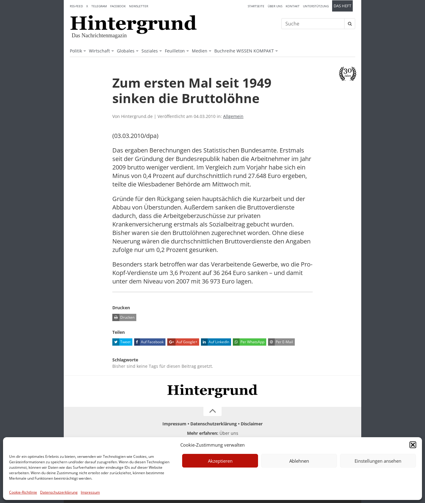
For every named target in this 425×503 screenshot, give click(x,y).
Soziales (149, 51)
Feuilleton (175, 51)
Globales (125, 51)
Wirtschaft (99, 51)
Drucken (123, 317)
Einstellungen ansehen (378, 461)
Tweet (121, 342)
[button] (413, 445)
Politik (76, 51)
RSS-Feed (76, 6)
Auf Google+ (182, 342)
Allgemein (233, 116)
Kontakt (293, 6)
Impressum (90, 492)
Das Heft (342, 5)
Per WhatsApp (248, 342)
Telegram (99, 6)
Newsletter (138, 6)
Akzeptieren (220, 461)
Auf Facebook (149, 342)
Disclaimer (252, 424)
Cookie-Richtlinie (23, 492)
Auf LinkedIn (215, 342)
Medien (199, 51)
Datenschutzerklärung (59, 492)
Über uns (275, 6)
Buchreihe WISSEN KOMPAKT (244, 51)
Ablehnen (299, 461)
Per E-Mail (280, 342)
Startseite (256, 6)
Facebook (118, 6)
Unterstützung (316, 6)
